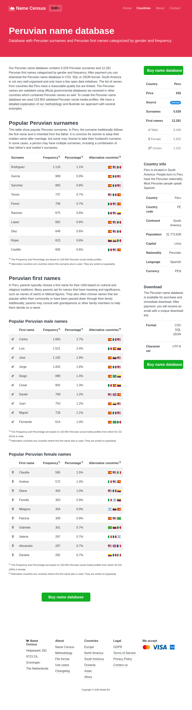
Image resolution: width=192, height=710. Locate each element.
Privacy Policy (122, 659)
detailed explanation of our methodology (35, 104)
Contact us (120, 665)
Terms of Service (124, 653)
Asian (88, 671)
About (160, 8)
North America (93, 653)
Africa (88, 677)
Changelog (62, 671)
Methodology (63, 653)
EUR (54, 8)
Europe (89, 647)
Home (127, 8)
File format (62, 659)
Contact (175, 8)
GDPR (117, 647)
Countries (144, 8)
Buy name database (66, 597)
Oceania (89, 665)
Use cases (62, 665)
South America (94, 659)
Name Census (27, 8)
